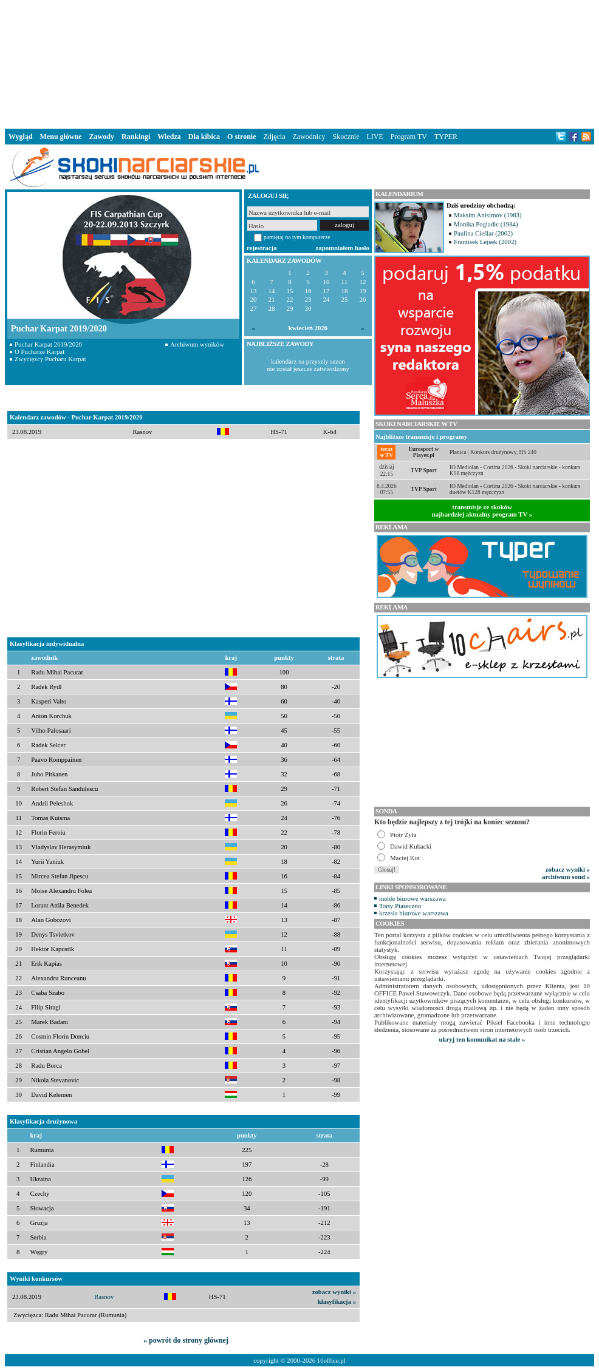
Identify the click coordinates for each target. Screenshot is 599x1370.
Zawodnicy (309, 136)
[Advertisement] (299, 63)
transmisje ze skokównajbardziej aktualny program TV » (482, 510)
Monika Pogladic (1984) (486, 224)
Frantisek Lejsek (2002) (485, 241)
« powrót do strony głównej (185, 1340)
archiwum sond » (566, 876)
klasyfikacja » (337, 1301)
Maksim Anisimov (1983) (488, 215)
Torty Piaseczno (400, 905)
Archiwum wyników (197, 344)
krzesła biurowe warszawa (413, 913)
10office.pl (331, 1360)
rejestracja (262, 247)
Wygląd (21, 136)
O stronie (241, 136)
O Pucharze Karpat (39, 351)
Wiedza (168, 136)
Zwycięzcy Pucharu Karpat (50, 358)
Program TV (409, 136)
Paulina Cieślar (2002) (483, 233)
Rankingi (136, 136)
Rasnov (104, 1297)
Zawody (101, 136)
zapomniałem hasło (342, 247)
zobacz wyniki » (334, 1292)
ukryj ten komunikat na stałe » (482, 1039)
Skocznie (345, 136)
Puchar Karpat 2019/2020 (48, 344)
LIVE (374, 136)
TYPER (445, 136)
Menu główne (61, 136)
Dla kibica (204, 136)
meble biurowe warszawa (412, 898)
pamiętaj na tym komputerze (297, 237)
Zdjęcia (275, 136)
